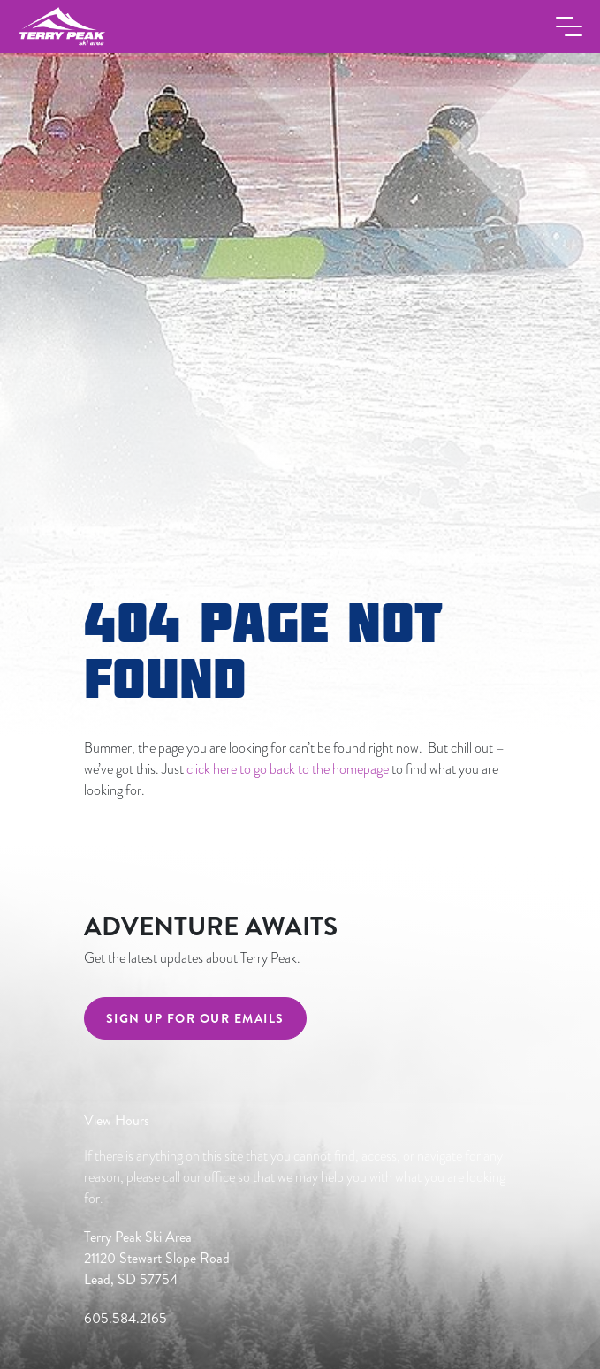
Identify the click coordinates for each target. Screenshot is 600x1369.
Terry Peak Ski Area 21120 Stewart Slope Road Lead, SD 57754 (157, 1258)
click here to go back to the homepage (287, 769)
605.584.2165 (125, 1318)
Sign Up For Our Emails (195, 1018)
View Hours (116, 1120)
